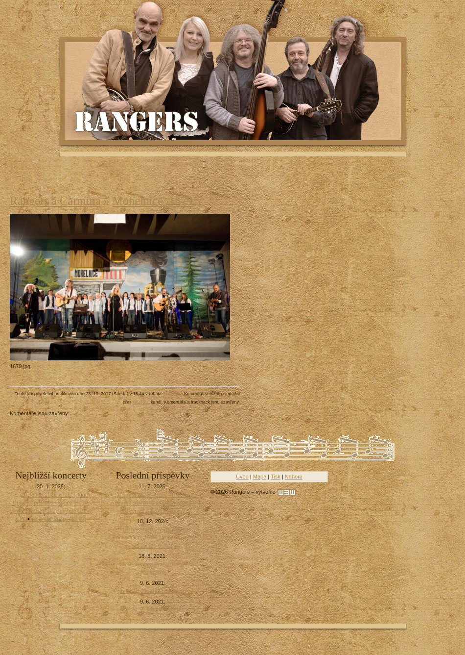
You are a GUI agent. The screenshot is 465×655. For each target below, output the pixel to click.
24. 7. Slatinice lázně (157, 609)
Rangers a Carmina (55, 200)
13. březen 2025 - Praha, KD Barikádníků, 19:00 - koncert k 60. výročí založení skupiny (153, 538)
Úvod (242, 476)
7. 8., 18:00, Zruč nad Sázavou (156, 591)
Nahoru (293, 476)
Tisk (275, 476)
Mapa (260, 476)
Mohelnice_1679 (153, 200)
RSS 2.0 (141, 402)
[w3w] (287, 492)
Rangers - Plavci (138, 120)
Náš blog (173, 393)
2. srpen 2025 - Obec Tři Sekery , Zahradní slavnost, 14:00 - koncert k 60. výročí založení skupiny (153, 503)
